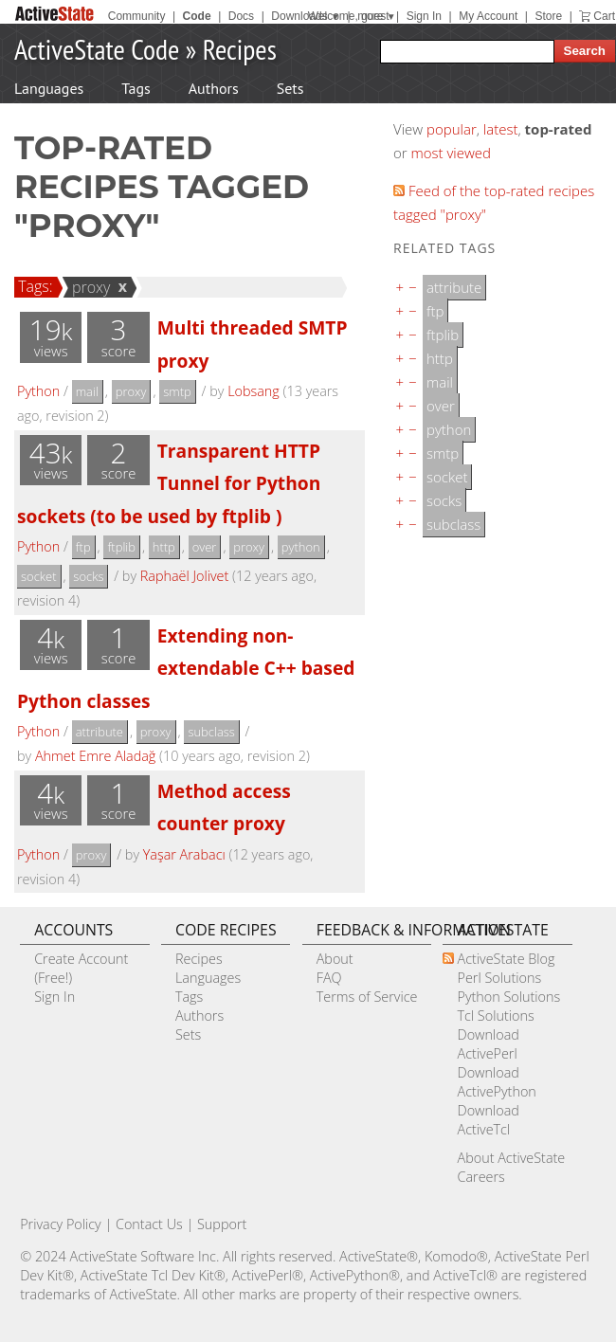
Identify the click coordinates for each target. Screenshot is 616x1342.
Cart (604, 16)
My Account (488, 16)
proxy (89, 287)
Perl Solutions (499, 978)
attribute (99, 731)
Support (221, 1224)
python (300, 546)
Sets (290, 88)
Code (197, 16)
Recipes (240, 48)
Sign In (424, 16)
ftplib (121, 546)
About (335, 959)
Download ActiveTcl (487, 1119)
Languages (48, 88)
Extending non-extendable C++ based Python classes (185, 668)
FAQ (329, 978)
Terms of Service (367, 997)
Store (548, 16)
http (164, 546)
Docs (241, 16)
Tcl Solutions (495, 1015)
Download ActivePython (496, 1081)
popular (451, 128)
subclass (211, 731)
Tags (135, 88)
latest (500, 128)
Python (38, 391)
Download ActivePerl (487, 1043)
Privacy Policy (60, 1224)
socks (88, 576)
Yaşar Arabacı (184, 854)
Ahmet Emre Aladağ (95, 756)
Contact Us (149, 1224)
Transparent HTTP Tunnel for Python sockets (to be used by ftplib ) (168, 483)
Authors (214, 88)
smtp (177, 391)
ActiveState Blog (505, 959)
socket (39, 576)
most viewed (451, 152)
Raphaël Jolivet (184, 576)
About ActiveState (511, 1158)
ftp (83, 546)
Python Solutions (508, 997)
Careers (480, 1177)
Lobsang (253, 391)
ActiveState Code (96, 48)
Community (137, 16)
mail (87, 391)
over (204, 546)
